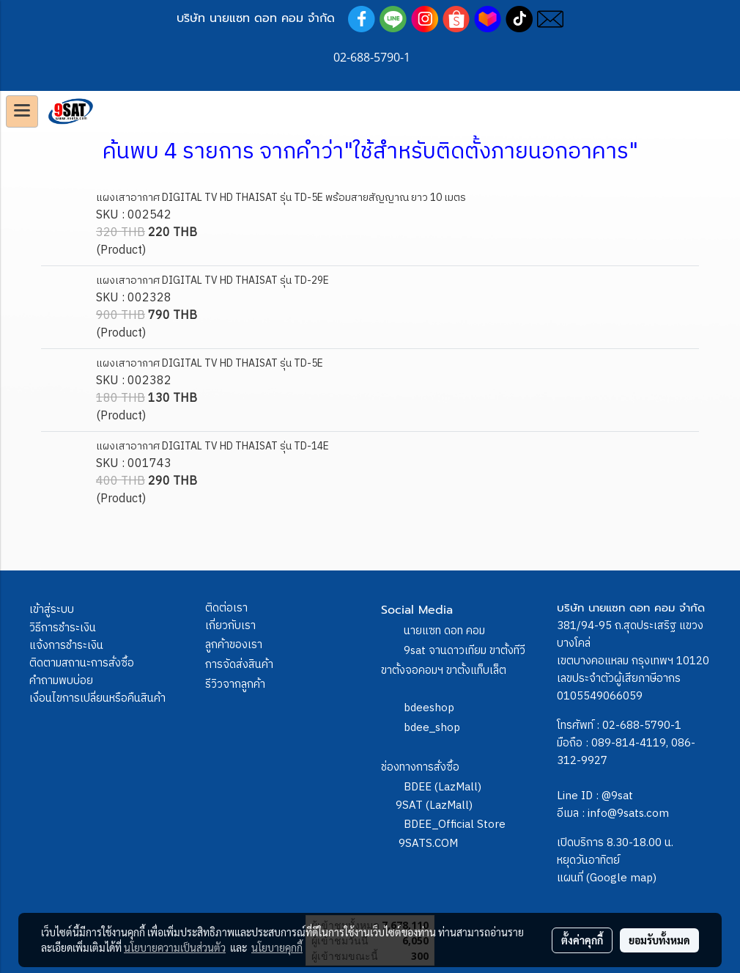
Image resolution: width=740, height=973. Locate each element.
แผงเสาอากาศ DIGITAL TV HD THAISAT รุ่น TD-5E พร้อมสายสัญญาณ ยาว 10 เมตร (281, 197)
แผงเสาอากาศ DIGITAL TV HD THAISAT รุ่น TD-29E (212, 280)
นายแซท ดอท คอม (444, 631)
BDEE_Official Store (455, 824)
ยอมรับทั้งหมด (659, 940)
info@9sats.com (628, 813)
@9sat (617, 796)
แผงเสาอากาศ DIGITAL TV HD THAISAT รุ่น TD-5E (209, 363)
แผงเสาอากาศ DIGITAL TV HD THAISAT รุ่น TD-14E (212, 446)
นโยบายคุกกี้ (277, 947)
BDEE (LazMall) (442, 787)
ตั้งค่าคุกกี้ (582, 940)
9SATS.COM (428, 843)
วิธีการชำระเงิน (62, 628)
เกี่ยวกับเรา (230, 626)
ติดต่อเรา (226, 608)
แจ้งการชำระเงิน (66, 645)
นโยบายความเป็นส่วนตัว (175, 947)
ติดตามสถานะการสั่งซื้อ (81, 663)
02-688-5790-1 (641, 725)
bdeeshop (429, 708)
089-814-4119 (628, 743)
